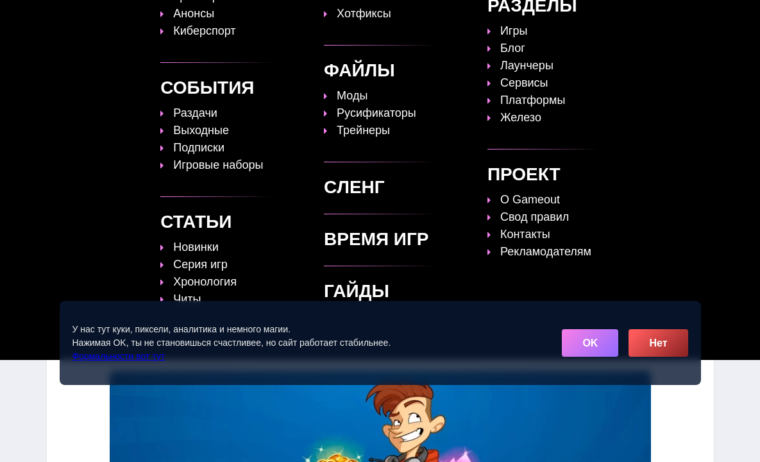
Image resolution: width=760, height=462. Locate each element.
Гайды (319, 17)
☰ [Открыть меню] (703, 17)
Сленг (542, 17)
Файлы (491, 17)
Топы (271, 17)
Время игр (431, 17)
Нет (658, 343)
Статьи (370, 17)
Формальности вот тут (118, 356)
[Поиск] (679, 16)
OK (590, 343)
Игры (586, 17)
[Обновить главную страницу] (127, 17)
